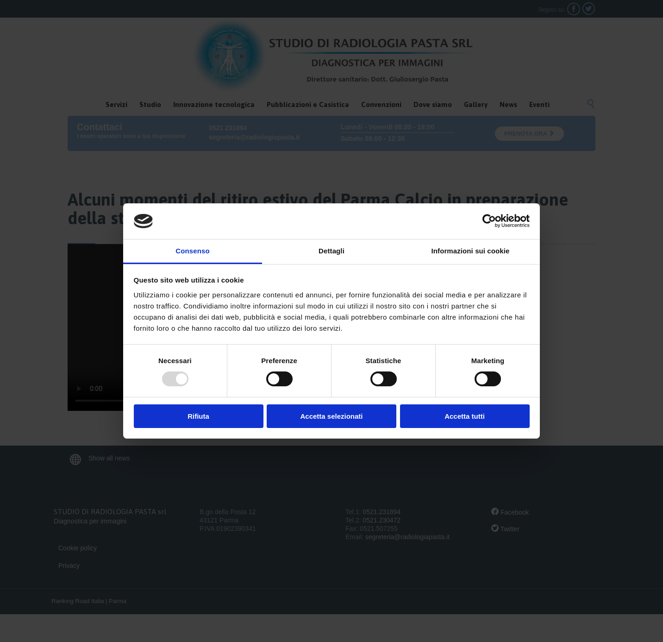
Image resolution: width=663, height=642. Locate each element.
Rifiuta (198, 416)
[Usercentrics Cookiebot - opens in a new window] (489, 221)
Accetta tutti (464, 416)
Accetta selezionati (331, 416)
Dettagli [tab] (331, 251)
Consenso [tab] (192, 251)
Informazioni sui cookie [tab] (471, 251)
